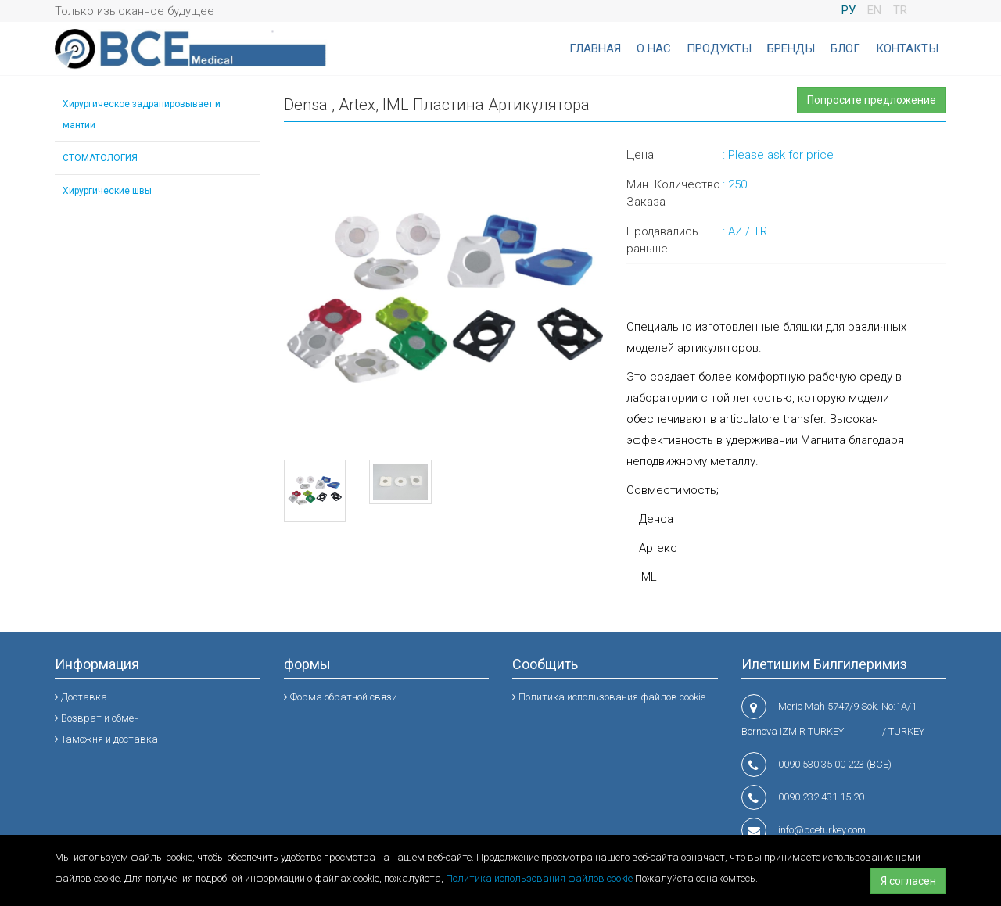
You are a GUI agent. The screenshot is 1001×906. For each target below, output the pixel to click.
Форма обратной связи (340, 697)
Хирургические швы (107, 190)
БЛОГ (845, 48)
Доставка (81, 697)
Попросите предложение (871, 100)
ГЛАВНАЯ (595, 48)
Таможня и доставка (106, 739)
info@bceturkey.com (822, 830)
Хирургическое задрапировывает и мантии (142, 114)
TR (900, 10)
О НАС (654, 48)
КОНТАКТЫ (907, 48)
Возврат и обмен (97, 718)
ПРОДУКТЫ (719, 48)
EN (874, 10)
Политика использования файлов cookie (539, 878)
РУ (848, 10)
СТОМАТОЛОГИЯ (100, 157)
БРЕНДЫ (791, 48)
